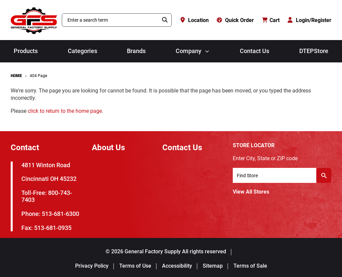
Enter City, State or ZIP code (265, 158)
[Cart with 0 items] (271, 20)
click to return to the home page (65, 111)
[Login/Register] (309, 20)
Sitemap (213, 266)
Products (26, 51)
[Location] (194, 20)
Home (16, 75)
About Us (108, 147)
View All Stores (251, 192)
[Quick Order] (235, 20)
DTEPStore (313, 51)
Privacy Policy (92, 266)
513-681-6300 (60, 213)
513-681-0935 (52, 227)
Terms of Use (135, 266)
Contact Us (254, 51)
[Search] (165, 20)
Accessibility (177, 266)
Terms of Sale (250, 266)
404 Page (38, 75)
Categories (82, 51)
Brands (136, 51)
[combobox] (110, 20)
